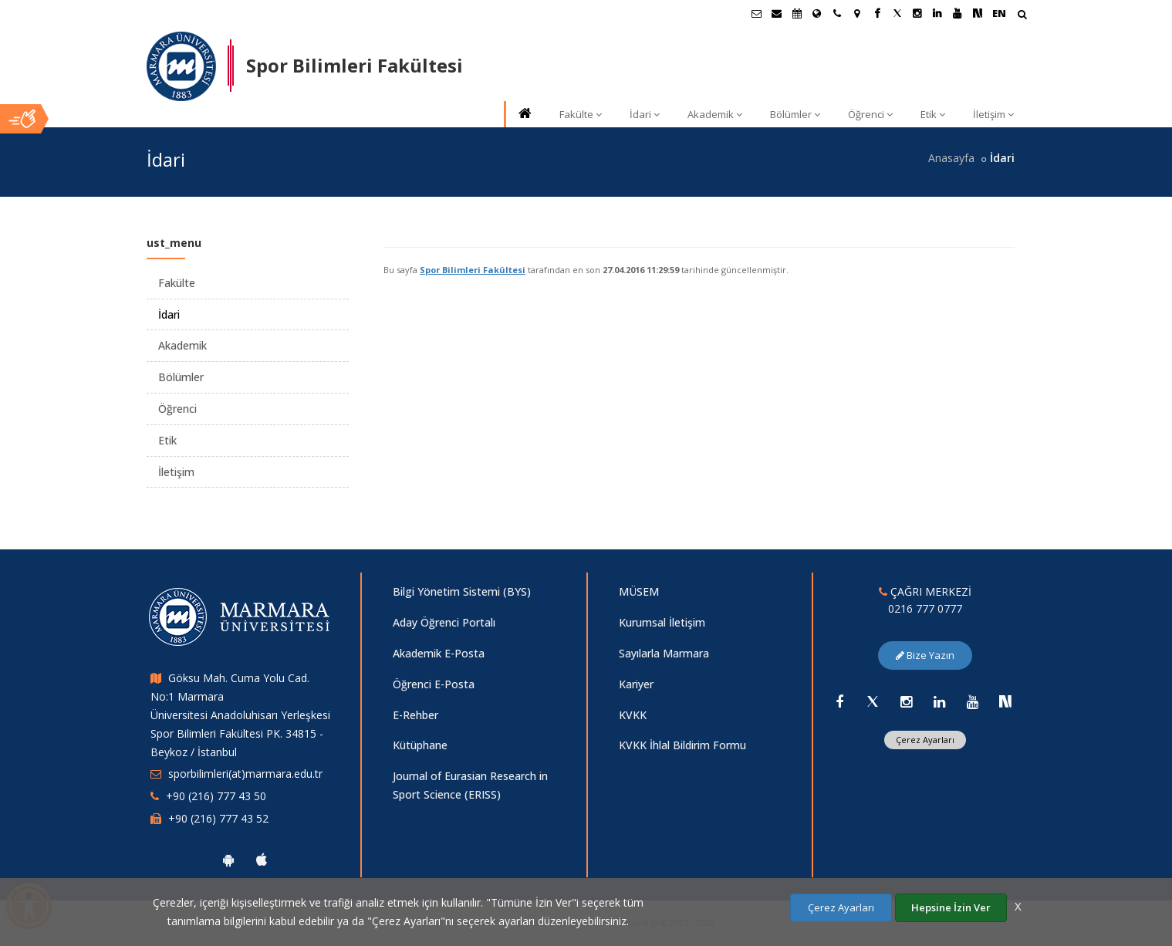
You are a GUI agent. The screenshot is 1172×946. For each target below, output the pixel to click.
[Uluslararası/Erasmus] (817, 13)
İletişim (993, 114)
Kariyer (636, 684)
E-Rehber (415, 715)
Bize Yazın (925, 655)
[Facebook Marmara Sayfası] (877, 13)
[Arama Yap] (1022, 16)
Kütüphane (420, 745)
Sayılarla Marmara (664, 653)
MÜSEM (639, 591)
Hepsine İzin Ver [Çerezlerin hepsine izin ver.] (951, 907)
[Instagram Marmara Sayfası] (917, 13)
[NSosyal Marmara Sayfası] (977, 13)
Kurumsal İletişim (662, 622)
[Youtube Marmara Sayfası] (957, 13)
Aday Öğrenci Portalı (444, 622)
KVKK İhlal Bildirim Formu (682, 745)
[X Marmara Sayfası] (897, 13)
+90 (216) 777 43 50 (216, 796)
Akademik (714, 114)
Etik (932, 114)
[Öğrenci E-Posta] (757, 13)
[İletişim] (837, 13)
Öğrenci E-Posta (434, 684)
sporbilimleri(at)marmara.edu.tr (245, 773)
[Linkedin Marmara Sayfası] (937, 13)
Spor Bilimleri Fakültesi (472, 269)
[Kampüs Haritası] (857, 13)
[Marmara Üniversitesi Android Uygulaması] (228, 859)
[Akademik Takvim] (797, 13)
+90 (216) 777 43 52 (218, 818)
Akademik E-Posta (439, 653)
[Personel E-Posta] (777, 13)
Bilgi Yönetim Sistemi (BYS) (462, 591)
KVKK (633, 715)
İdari (645, 114)
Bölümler (795, 114)
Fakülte (580, 114)
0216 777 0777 (925, 608)
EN (999, 13)
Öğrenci (870, 114)
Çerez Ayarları (925, 739)
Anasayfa (951, 157)
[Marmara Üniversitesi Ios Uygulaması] (261, 859)
